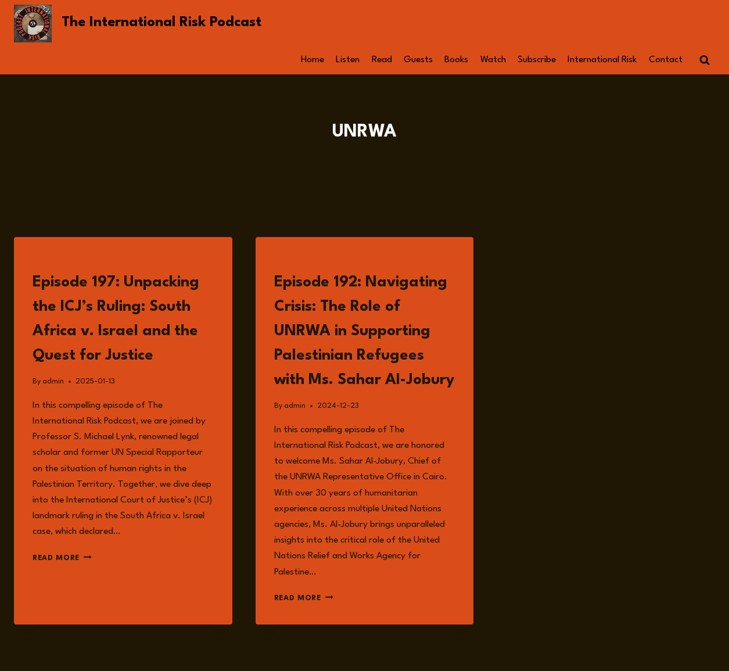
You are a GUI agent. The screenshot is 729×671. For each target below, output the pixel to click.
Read (382, 59)
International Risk (602, 59)
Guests (418, 59)
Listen (348, 59)
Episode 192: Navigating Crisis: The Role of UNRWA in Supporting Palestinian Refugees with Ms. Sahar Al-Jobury (364, 331)
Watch (493, 59)
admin (53, 381)
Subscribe (537, 59)
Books (456, 59)
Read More (62, 558)
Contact (666, 59)
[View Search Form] (704, 60)
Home (312, 59)
